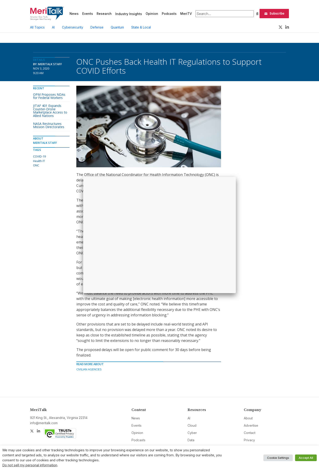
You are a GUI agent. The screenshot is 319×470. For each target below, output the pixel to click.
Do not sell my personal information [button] (29, 465)
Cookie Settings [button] (278, 458)
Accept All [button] (306, 458)
